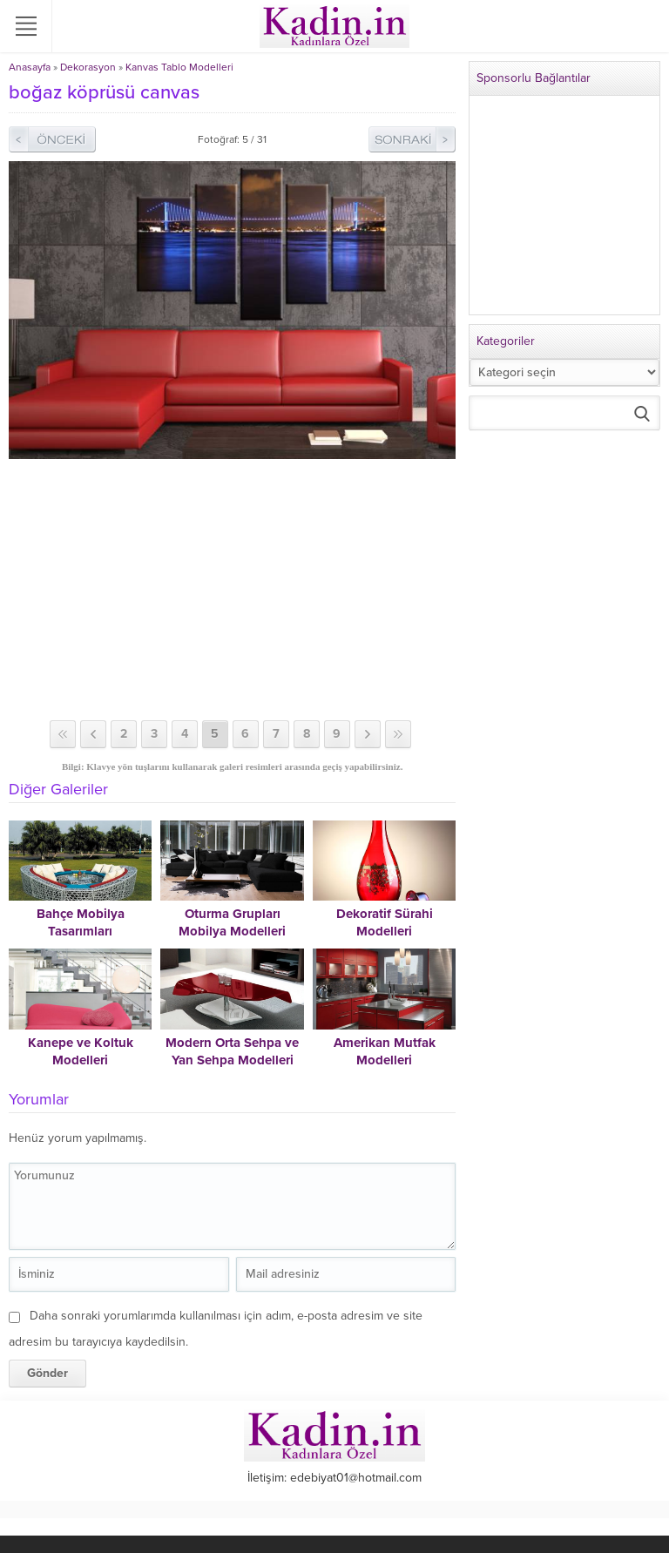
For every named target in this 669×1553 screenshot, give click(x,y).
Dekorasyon (88, 67)
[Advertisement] (232, 590)
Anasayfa (30, 67)
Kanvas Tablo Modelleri (179, 67)
